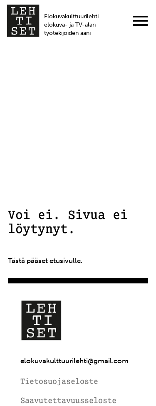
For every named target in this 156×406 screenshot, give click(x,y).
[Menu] (140, 20)
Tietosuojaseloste (59, 382)
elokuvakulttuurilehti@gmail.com (74, 360)
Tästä (16, 260)
